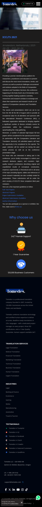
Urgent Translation (12, 376)
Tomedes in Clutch (14, 440)
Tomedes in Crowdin (14, 444)
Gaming (8, 400)
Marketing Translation (13, 360)
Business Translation (13, 368)
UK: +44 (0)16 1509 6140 (12, 475)
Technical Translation (13, 364)
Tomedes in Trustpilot (15, 428)
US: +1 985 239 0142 (11, 473)
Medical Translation (13, 352)
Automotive (10, 412)
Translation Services (17, 343)
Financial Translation (13, 356)
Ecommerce (10, 396)
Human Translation (12, 372)
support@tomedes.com (13, 482)
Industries (11, 384)
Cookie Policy (14, 503)
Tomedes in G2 (12, 432)
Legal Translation (12, 348)
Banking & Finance (12, 392)
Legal (7, 388)
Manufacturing (11, 408)
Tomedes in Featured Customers (19, 448)
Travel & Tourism (12, 416)
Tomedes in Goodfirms (15, 452)
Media (8, 404)
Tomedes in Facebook (15, 436)
